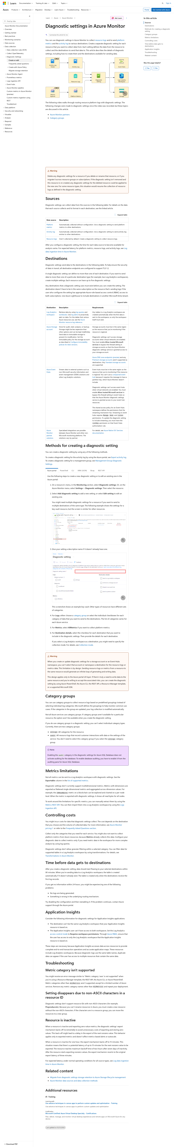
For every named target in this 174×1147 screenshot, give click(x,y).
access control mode (58, 934)
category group (80, 615)
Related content (151, 55)
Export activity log (118, 457)
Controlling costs (151, 40)
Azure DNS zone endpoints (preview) (105, 357)
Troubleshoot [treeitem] (11, 104)
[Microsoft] (4, 3)
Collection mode (86, 645)
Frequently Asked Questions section (81, 828)
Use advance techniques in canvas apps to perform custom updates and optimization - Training (81, 1103)
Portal (147, 10)
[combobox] (16, 21)
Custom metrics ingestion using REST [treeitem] (18, 99)
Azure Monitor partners (60, 114)
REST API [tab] (101, 470)
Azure (56, 18)
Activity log (51, 232)
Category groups (57, 118)
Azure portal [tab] (51, 470)
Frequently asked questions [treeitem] (19, 63)
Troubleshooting (151, 52)
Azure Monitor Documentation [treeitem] (16, 26)
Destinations (149, 26)
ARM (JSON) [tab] (82, 470)
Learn (48, 18)
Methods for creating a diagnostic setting (157, 30)
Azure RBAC (112, 934)
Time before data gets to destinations (154, 45)
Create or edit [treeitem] (14, 60)
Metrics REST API (52, 804)
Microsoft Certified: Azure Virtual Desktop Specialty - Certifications (70, 1113)
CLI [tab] (73, 470)
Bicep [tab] (92, 470)
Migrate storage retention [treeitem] (18, 70)
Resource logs (52, 239)
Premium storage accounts (102, 360)
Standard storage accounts (116, 362)
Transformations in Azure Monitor (59, 855)
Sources (148, 22)
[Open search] (162, 3)
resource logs (100, 40)
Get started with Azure (161, 10)
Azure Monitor (67, 18)
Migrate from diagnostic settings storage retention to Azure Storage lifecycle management (88, 1077)
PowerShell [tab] (64, 470)
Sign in (168, 3)
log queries (80, 312)
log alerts (74, 314)
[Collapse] (29, 16)
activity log (63, 43)
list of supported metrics (78, 780)
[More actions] (126, 18)
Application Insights (152, 49)
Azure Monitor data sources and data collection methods (74, 1080)
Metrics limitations (152, 37)
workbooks (63, 314)
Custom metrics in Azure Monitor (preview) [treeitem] (19, 92)
